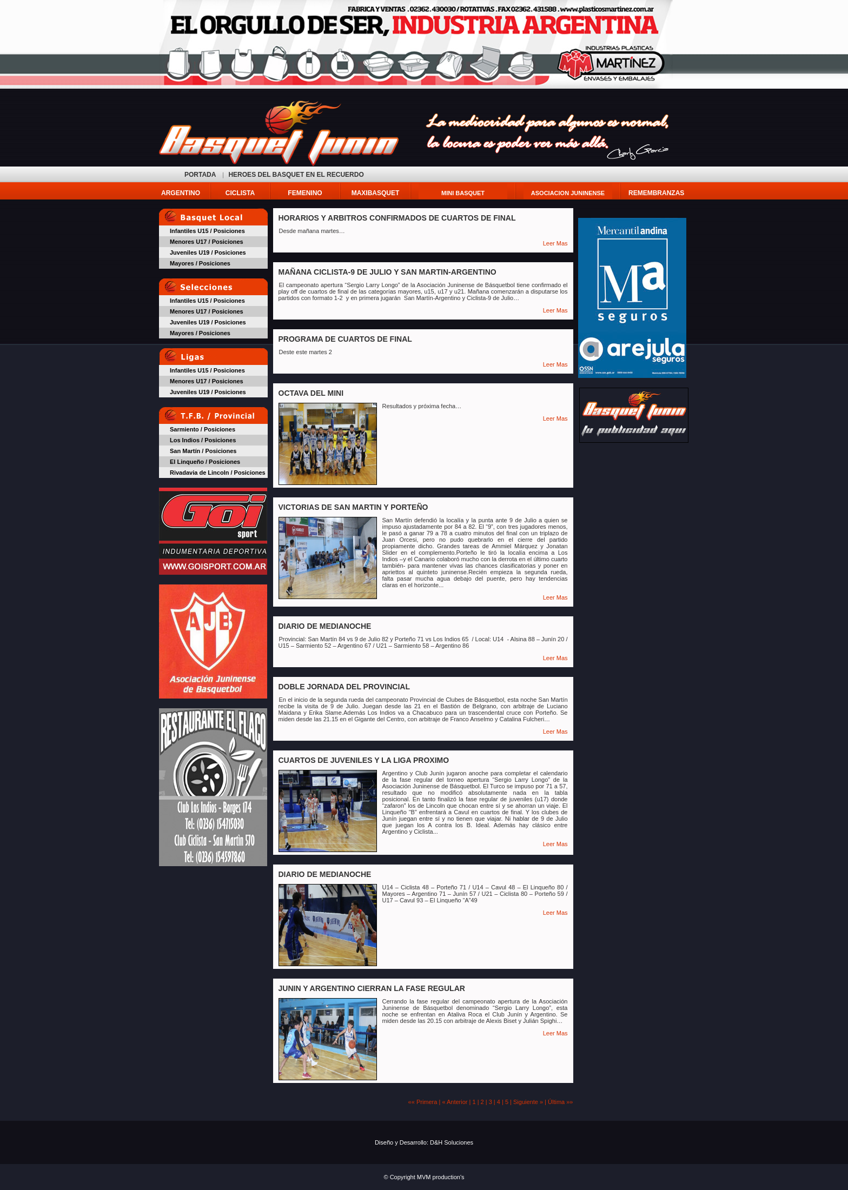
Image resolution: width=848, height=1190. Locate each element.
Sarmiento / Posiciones (202, 429)
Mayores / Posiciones (200, 263)
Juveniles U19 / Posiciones (208, 252)
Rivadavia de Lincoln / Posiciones (218, 472)
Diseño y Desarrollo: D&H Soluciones (424, 1142)
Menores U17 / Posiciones (206, 241)
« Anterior (454, 1102)
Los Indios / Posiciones (203, 440)
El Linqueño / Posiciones (205, 461)
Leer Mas (555, 243)
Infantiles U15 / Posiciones (207, 231)
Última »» (560, 1102)
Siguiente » (528, 1102)
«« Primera (423, 1102)
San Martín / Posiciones (203, 451)
